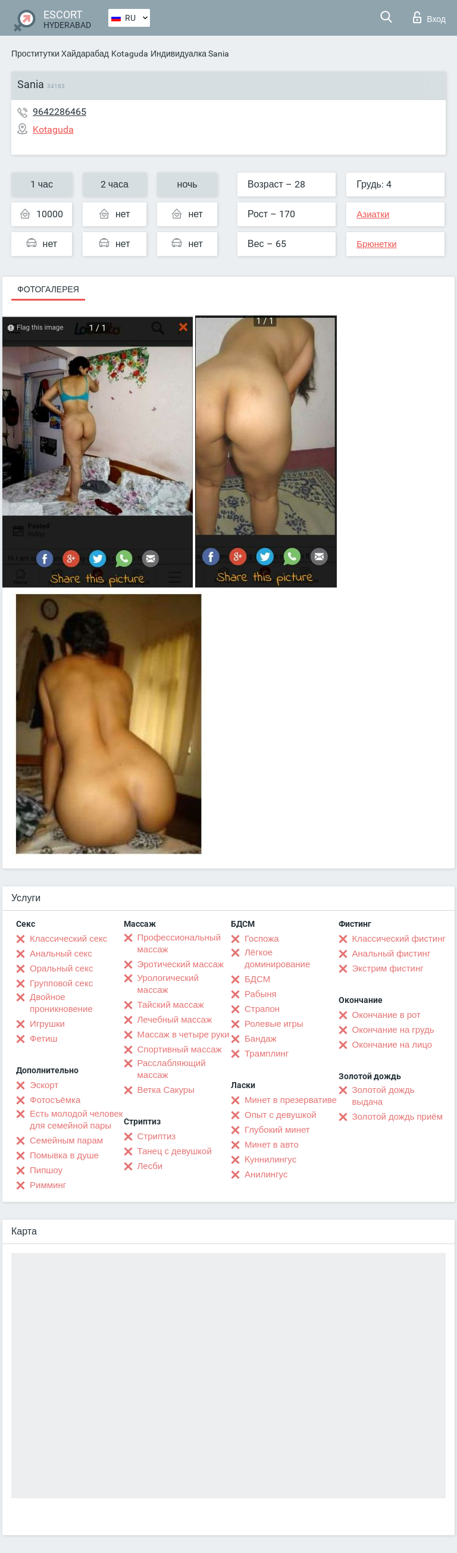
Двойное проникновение (61, 1003)
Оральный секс (61, 968)
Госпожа (262, 938)
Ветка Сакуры (166, 1090)
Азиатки (372, 214)
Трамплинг (267, 1053)
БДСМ (257, 979)
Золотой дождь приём (397, 1116)
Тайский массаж (170, 1004)
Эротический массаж (180, 964)
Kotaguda (129, 53)
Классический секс (68, 938)
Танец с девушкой (174, 1151)
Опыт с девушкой (281, 1115)
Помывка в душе (64, 1155)
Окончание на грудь (393, 1029)
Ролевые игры (274, 1023)
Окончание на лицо (392, 1044)
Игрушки (47, 1023)
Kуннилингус (270, 1159)
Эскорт (44, 1085)
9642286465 (59, 111)
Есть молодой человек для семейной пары (76, 1119)
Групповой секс (61, 983)
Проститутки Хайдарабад (60, 53)
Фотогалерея (48, 289)
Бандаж (261, 1038)
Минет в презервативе (291, 1100)
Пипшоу (46, 1170)
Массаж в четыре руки (183, 1034)
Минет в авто (272, 1144)
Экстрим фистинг (388, 968)
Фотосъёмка (55, 1100)
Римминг (48, 1185)
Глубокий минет (277, 1129)
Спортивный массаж (179, 1049)
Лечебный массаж (174, 1019)
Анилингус (266, 1174)
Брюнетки (376, 244)
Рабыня (261, 994)
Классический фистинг (399, 938)
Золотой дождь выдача (383, 1096)
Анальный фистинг (391, 953)
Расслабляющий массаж (171, 1069)
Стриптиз (156, 1136)
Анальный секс (61, 953)
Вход (429, 17)
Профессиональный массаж (179, 943)
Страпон (262, 1009)
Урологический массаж (168, 984)
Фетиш (44, 1038)
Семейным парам (66, 1140)
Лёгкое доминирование (277, 958)
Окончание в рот (386, 1015)
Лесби (150, 1166)
